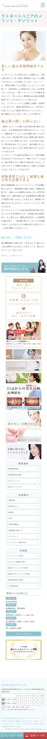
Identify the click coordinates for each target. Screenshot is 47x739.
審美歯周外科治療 (14, 475)
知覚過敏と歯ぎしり (15, 530)
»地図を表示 (5, 692)
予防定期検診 (13, 524)
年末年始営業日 (11, 602)
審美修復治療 (13, 469)
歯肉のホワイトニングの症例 (19, 574)
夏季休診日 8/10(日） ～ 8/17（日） (20, 615)
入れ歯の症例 (13, 586)
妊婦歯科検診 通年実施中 (15, 608)
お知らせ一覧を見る (23, 634)
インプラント (13, 536)
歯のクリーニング (14, 487)
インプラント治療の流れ (17, 542)
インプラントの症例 (15, 556)
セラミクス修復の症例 (16, 562)
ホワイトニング (14, 481)
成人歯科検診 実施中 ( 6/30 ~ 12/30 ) (20, 621)
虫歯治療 (11, 500)
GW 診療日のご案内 (14, 628)
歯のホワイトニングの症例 (18, 568)
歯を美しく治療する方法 (11, 255)
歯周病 (10, 512)
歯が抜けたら (13, 506)
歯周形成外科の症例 (15, 580)
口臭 (10, 518)
